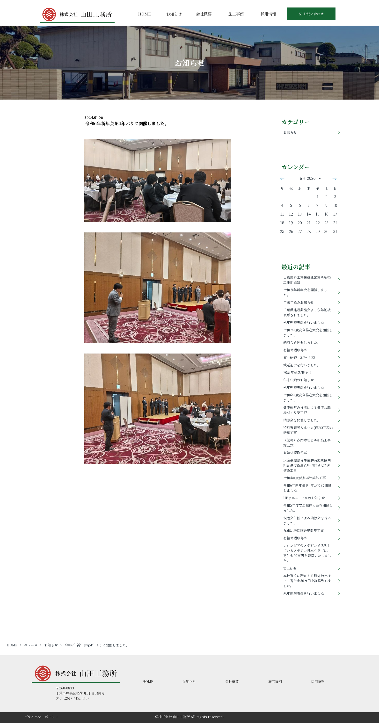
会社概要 (203, 14)
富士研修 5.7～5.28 (299, 357)
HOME (144, 14)
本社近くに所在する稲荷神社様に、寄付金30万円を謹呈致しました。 (307, 580)
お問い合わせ (311, 13)
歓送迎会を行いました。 (302, 364)
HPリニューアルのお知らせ (304, 497)
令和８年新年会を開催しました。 (305, 292)
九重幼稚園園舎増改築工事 (303, 530)
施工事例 (236, 14)
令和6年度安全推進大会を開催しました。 (308, 397)
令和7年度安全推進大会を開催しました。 (308, 332)
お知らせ (174, 14)
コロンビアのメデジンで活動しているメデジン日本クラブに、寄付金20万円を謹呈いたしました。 (307, 553)
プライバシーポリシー (41, 716)
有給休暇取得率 (295, 349)
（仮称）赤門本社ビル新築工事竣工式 (307, 443)
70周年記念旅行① (297, 372)
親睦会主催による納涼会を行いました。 (307, 520)
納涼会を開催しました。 (302, 342)
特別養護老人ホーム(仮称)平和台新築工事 (308, 430)
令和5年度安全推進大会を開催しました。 (308, 508)
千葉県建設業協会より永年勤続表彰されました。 (307, 312)
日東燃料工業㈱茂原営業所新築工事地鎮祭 (307, 280)
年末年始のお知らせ (298, 302)
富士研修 (290, 568)
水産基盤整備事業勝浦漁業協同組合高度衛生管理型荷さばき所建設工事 (307, 465)
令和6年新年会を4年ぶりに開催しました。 (307, 488)
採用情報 (268, 14)
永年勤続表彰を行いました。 (305, 322)
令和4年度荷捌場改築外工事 (304, 477)
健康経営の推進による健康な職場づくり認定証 (307, 410)
